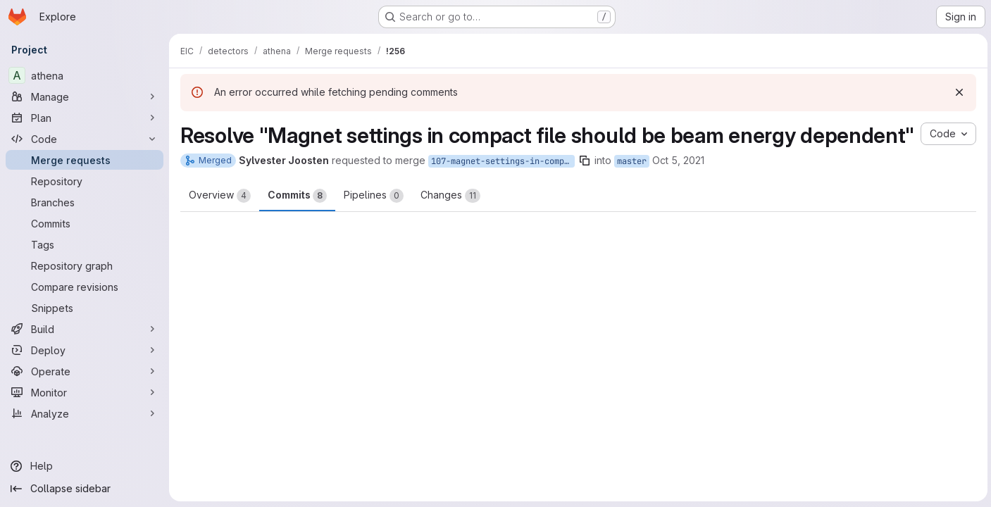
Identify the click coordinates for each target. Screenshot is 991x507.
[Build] (84, 329)
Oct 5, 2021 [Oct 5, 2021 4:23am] (678, 186)
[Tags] (84, 244)
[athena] (84, 75)
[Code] (84, 139)
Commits (297, 222)
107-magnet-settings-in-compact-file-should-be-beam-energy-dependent (503, 187)
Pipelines (374, 222)
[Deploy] (84, 350)
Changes (450, 222)
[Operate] (84, 371)
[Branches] (84, 202)
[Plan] (84, 117)
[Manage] (84, 96)
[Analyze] (84, 413)
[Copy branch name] (584, 186)
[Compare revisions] (84, 286)
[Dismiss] (957, 92)
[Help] (84, 466)
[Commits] (84, 223)
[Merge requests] (84, 160)
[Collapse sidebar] (84, 489)
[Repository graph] (84, 265)
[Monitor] (84, 392)
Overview (220, 222)
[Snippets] (84, 308)
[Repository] (84, 181)
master (632, 187)
